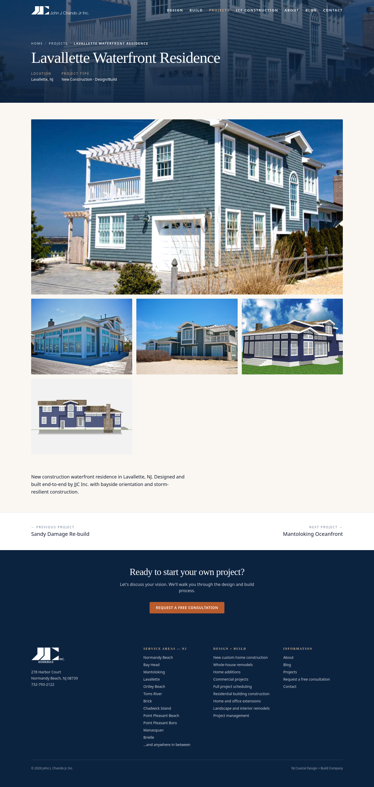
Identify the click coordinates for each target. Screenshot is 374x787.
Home (37, 44)
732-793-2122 (42, 684)
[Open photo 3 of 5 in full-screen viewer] (186, 336)
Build (196, 10)
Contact (333, 10)
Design (175, 10)
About (292, 10)
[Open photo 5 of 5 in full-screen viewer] (81, 416)
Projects (219, 10)
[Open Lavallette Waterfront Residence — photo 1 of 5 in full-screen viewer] (187, 207)
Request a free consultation (187, 607)
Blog (311, 10)
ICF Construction (257, 10)
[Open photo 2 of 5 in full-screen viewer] (81, 336)
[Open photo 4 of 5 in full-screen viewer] (292, 336)
